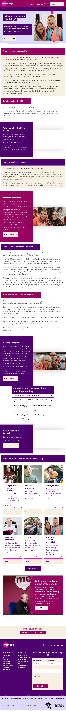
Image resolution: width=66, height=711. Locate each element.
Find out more (10, 235)
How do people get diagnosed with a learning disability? (32, 415)
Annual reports (22, 656)
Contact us (6, 656)
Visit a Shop (7, 671)
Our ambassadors (23, 669)
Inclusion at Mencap (21, 659)
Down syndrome (49, 64)
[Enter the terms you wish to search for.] (56, 4)
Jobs (4, 658)
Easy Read (9, 39)
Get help (43, 608)
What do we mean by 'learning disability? (27, 396)
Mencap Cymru (8, 662)
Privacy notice (32, 698)
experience (25, 369)
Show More (33, 569)
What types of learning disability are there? (27, 419)
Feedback (25, 698)
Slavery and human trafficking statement (53, 698)
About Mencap (22, 662)
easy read (49, 599)
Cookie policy (5, 698)
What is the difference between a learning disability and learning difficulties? (32, 406)
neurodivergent (12, 83)
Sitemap (39, 698)
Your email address (38, 668)
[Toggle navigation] (33, 9)
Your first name (37, 660)
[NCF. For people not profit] (48, 706)
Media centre (7, 660)
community (46, 91)
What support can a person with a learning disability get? (30, 401)
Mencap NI (6, 665)
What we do (21, 671)
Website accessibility (7, 700)
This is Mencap (11, 446)
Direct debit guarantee (15, 698)
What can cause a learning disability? (25, 411)
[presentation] (43, 681)
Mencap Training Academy (8, 668)
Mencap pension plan (23, 665)
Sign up (39, 687)
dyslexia (58, 80)
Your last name (51, 660)
